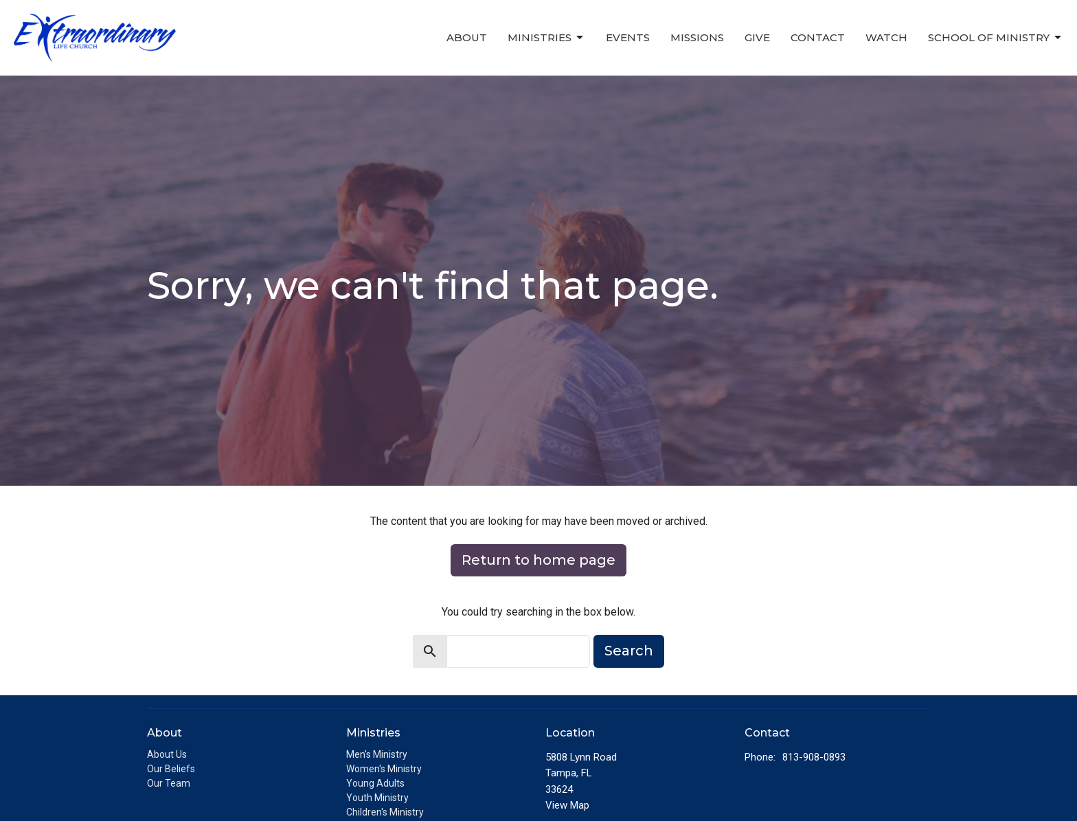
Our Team (168, 783)
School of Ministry (995, 38)
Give (757, 37)
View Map (567, 805)
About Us (167, 754)
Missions (697, 37)
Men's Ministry (376, 754)
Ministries (546, 38)
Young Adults (375, 783)
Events (628, 37)
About (466, 37)
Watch (886, 37)
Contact (818, 37)
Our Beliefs (171, 768)
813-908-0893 (814, 757)
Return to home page (538, 560)
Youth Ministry (377, 797)
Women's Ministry (384, 768)
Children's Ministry (385, 812)
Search (628, 650)
